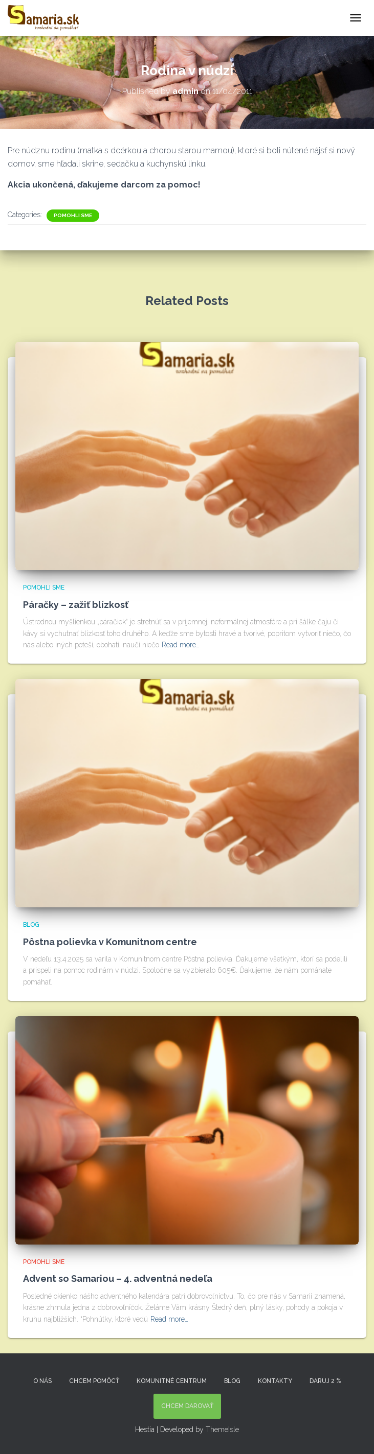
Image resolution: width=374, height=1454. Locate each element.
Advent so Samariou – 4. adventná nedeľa (117, 1278)
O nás (42, 1381)
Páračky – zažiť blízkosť (75, 604)
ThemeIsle (222, 1429)
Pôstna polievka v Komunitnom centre (110, 941)
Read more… (181, 645)
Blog (31, 924)
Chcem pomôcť (94, 1381)
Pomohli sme (73, 215)
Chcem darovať (187, 1406)
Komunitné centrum (172, 1381)
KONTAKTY (275, 1381)
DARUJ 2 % (325, 1381)
